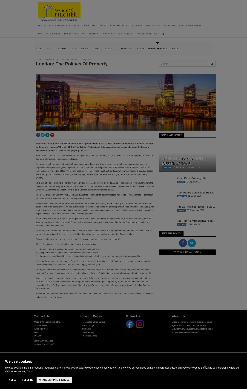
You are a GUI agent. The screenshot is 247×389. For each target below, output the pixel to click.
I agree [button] (12, 380)
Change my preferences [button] (54, 380)
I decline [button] (27, 380)
